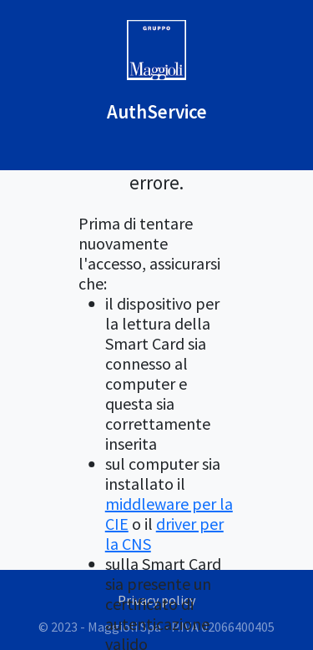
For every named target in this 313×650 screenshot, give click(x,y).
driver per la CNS (164, 533)
